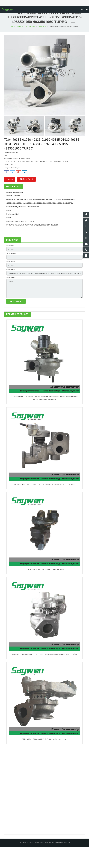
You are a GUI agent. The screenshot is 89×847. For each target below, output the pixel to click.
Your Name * (10, 246)
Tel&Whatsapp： (12, 254)
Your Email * (10, 262)
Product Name (11, 270)
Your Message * (11, 278)
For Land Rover (30, 26)
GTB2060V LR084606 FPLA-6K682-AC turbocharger (45, 739)
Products (20, 26)
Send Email (26, 179)
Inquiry (10, 179)
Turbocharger (42, 26)
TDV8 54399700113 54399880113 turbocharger (44, 569)
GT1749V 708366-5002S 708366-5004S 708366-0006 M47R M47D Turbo (44, 654)
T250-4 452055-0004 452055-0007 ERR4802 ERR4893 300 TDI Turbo (44, 484)
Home (13, 26)
